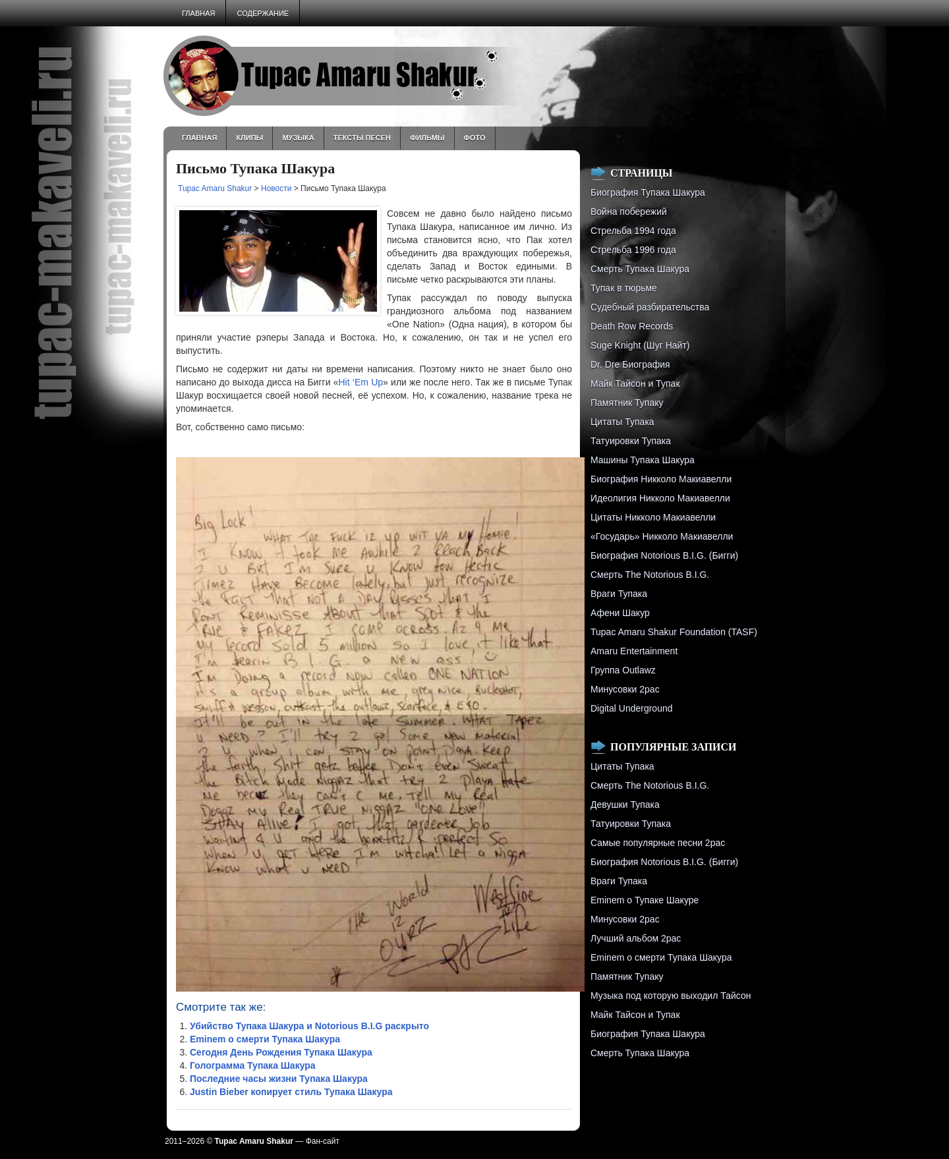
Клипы (249, 138)
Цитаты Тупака (622, 421)
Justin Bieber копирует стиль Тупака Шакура (291, 1092)
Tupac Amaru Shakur (215, 188)
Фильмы (427, 138)
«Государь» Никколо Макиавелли (661, 536)
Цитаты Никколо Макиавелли (653, 517)
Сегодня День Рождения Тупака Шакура (281, 1052)
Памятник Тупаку (626, 402)
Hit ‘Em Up (360, 382)
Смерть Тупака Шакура (639, 269)
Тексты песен (362, 138)
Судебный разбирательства (649, 307)
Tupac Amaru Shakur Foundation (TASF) (673, 632)
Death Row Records (631, 326)
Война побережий (628, 211)
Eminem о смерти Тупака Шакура (265, 1039)
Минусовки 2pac (625, 689)
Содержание (263, 13)
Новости (276, 188)
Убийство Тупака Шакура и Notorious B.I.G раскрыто (309, 1026)
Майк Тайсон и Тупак (635, 383)
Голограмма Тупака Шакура (253, 1065)
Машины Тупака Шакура (642, 460)
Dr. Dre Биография (630, 364)
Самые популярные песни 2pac (657, 842)
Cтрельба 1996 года (633, 249)
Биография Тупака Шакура (647, 192)
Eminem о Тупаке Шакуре (644, 900)
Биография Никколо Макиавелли (661, 479)
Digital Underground (631, 708)
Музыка (298, 138)
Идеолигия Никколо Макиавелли (660, 498)
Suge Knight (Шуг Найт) (639, 345)
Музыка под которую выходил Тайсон (670, 995)
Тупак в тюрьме (623, 288)
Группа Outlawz (623, 670)
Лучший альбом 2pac (635, 938)
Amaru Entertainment (633, 651)
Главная (198, 13)
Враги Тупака (618, 593)
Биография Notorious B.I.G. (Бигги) (664, 555)
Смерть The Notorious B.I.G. (649, 574)
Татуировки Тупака (630, 441)
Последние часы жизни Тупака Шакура (279, 1078)
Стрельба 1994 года (633, 230)
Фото (475, 138)
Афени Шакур (620, 613)
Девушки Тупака (625, 804)
